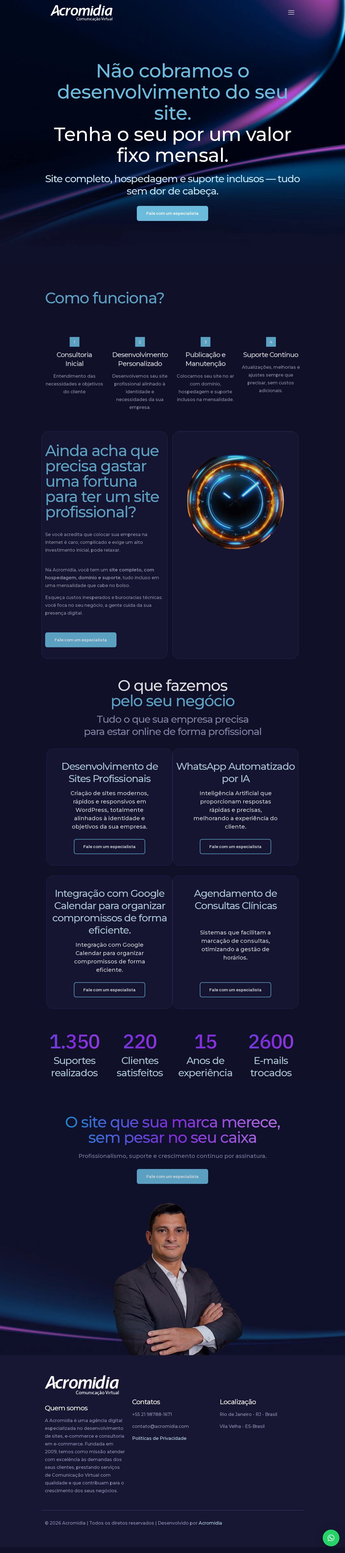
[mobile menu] (291, 12)
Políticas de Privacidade (159, 1444)
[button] (331, 1538)
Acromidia (210, 1529)
